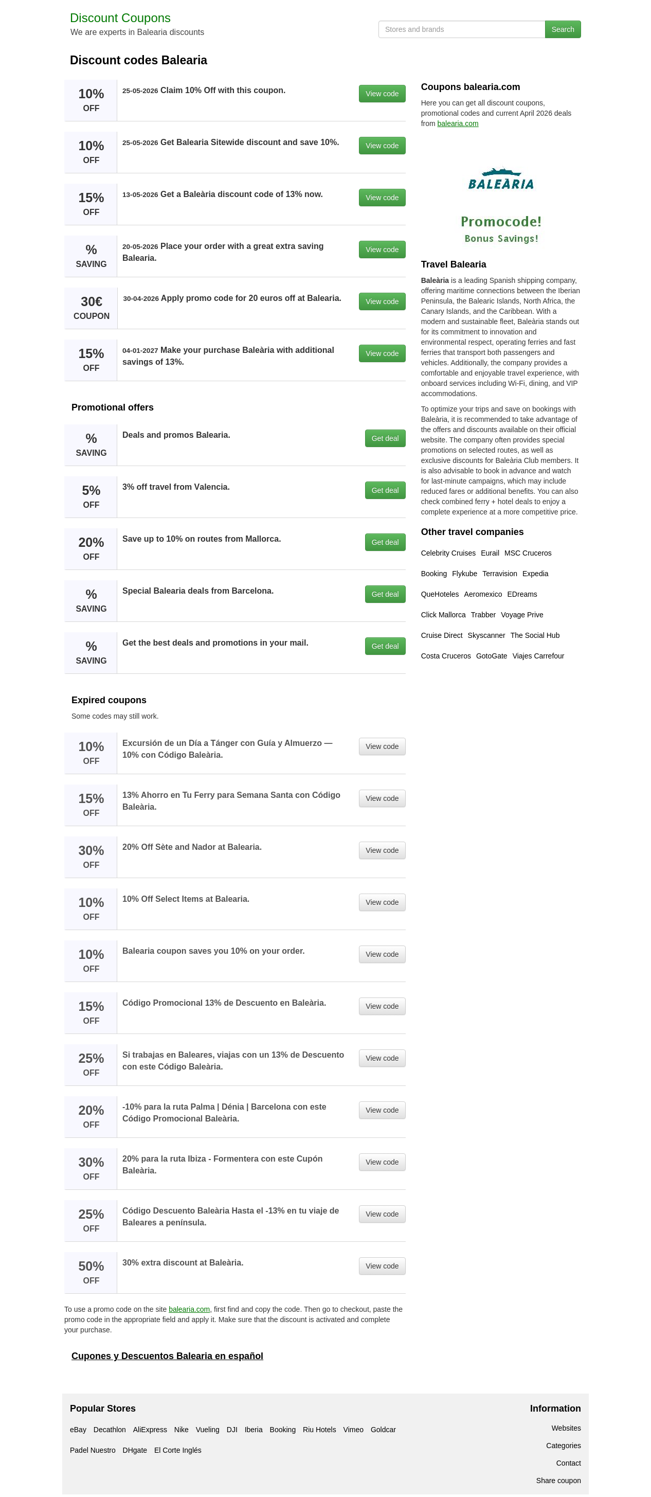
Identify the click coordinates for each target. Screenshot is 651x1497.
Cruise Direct (442, 635)
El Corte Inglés (178, 1450)
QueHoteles (440, 594)
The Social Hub (535, 635)
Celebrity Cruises (448, 553)
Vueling (208, 1429)
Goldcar (383, 1429)
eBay (78, 1429)
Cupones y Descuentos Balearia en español (167, 1356)
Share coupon (558, 1480)
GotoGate (492, 656)
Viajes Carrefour (539, 656)
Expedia (535, 573)
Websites (566, 1428)
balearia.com (189, 1309)
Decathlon (110, 1429)
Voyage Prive (522, 615)
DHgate (135, 1450)
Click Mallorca (443, 615)
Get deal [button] (385, 438)
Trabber (483, 615)
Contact (568, 1463)
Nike (181, 1429)
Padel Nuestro (93, 1450)
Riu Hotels (319, 1429)
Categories (563, 1445)
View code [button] (382, 94)
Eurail (490, 553)
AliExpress (150, 1429)
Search (563, 29)
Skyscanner (486, 635)
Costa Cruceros (446, 656)
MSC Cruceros (528, 553)
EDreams (522, 594)
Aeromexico (483, 594)
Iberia (254, 1429)
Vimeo (353, 1429)
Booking (434, 573)
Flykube (464, 573)
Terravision (499, 573)
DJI (232, 1429)
